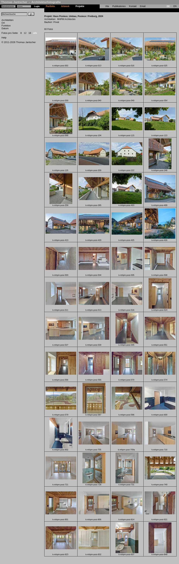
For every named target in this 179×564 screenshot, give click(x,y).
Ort (3, 22)
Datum (4, 28)
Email (142, 6)
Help (3, 37)
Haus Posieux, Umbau (99, 10)
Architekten (7, 20)
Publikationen (119, 6)
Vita (107, 6)
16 (29, 33)
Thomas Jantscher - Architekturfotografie (31, 2)
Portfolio (50, 6)
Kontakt (133, 6)
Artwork (65, 6)
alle (35, 33)
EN (175, 6)
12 (25, 33)
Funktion (6, 25)
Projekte (79, 6)
